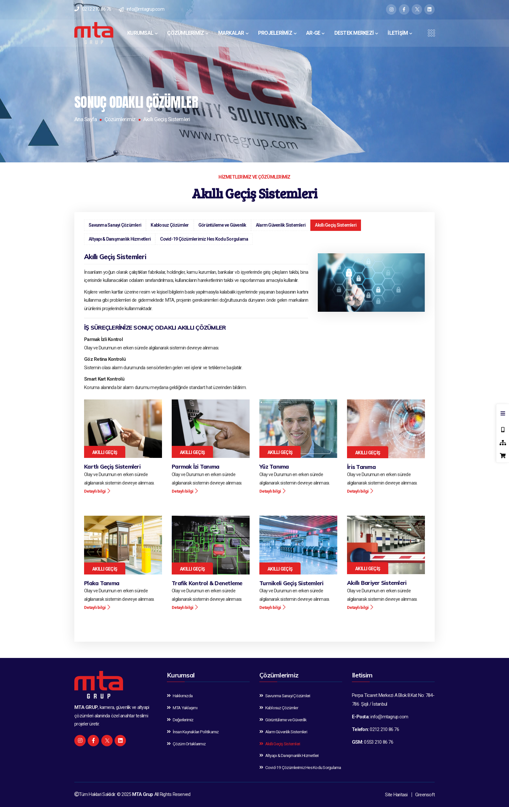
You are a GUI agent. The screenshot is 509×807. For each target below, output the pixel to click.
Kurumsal (180, 675)
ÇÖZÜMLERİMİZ (185, 33)
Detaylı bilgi (97, 491)
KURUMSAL (140, 33)
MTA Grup (142, 794)
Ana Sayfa (85, 119)
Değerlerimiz (180, 719)
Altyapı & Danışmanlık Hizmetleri (120, 239)
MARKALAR (231, 33)
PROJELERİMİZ (275, 33)
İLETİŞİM (398, 33)
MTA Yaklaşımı (182, 707)
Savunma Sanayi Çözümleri (115, 225)
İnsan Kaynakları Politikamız (193, 731)
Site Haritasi (396, 795)
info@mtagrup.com (145, 9)
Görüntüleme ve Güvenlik (222, 225)
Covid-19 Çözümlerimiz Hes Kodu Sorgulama (204, 239)
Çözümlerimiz (120, 119)
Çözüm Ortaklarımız (186, 743)
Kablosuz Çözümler (170, 225)
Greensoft (425, 795)
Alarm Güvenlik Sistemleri (280, 225)
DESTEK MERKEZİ (354, 33)
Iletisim (362, 675)
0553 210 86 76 (378, 742)
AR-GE (313, 33)
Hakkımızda (179, 695)
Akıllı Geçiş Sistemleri (335, 225)
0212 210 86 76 (96, 9)
